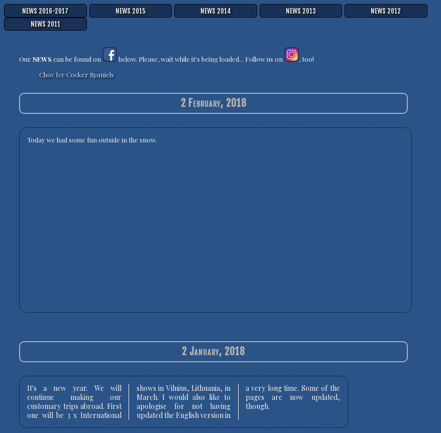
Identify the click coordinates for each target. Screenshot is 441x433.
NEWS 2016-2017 (45, 11)
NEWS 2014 (215, 11)
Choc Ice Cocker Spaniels (76, 74)
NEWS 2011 (45, 24)
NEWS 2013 (301, 11)
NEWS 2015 (131, 11)
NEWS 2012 (386, 11)
